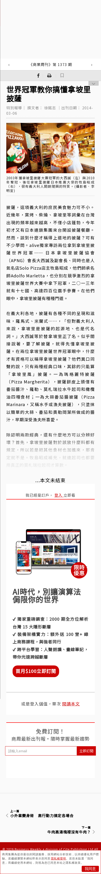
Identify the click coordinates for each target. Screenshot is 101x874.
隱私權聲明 (58, 858)
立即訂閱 (86, 750)
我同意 (90, 869)
